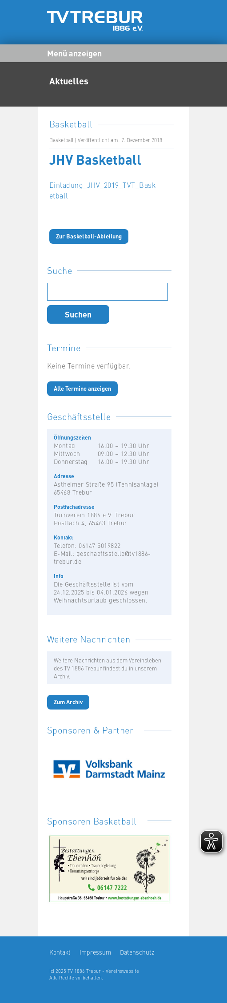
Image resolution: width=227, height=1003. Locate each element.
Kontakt (60, 951)
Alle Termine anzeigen (82, 388)
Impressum (95, 951)
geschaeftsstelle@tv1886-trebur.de (102, 557)
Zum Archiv (68, 702)
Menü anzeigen (74, 53)
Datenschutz (137, 951)
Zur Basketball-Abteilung (89, 236)
